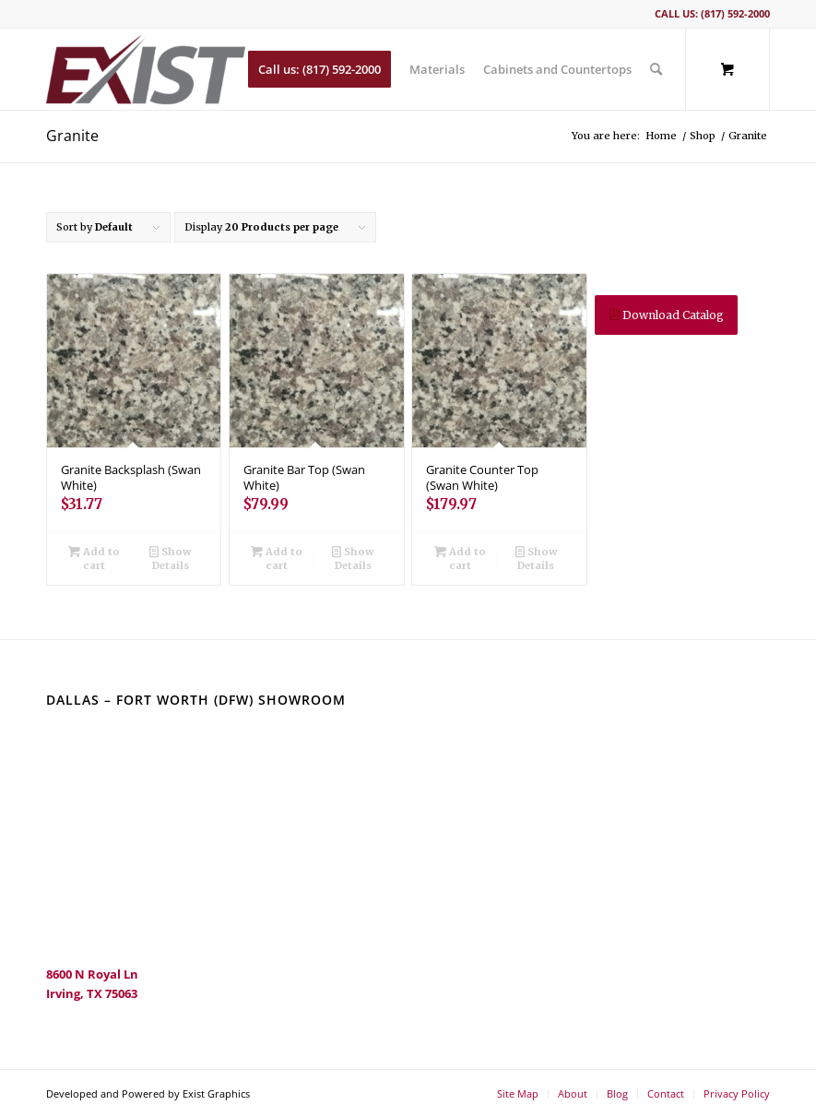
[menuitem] (319, 69)
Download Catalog (666, 315)
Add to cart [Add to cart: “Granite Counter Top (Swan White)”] (460, 557)
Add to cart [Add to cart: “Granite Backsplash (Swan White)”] (94, 557)
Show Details (170, 557)
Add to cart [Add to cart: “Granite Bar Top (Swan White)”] (276, 557)
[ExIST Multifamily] (145, 69)
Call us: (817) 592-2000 (712, 13)
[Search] (656, 69)
